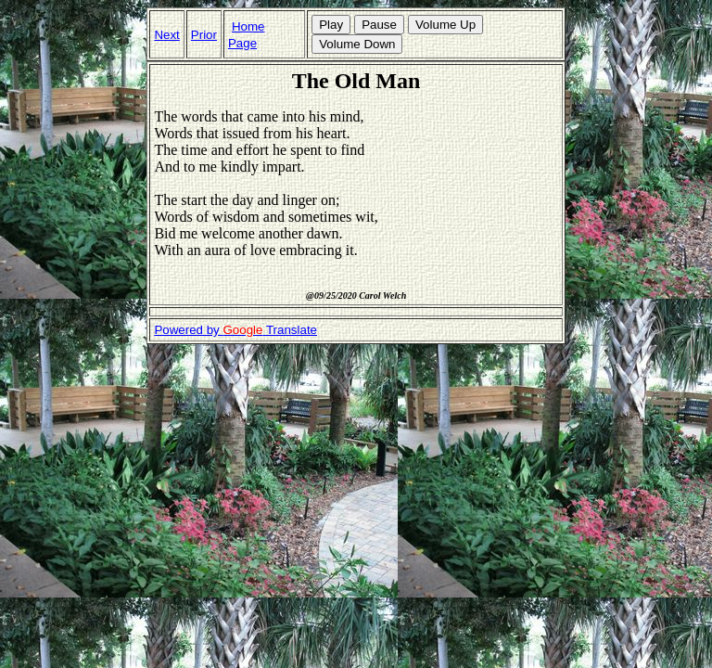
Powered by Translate (235, 330)
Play (331, 25)
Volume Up (445, 25)
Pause (379, 25)
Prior (204, 35)
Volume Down (357, 44)
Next (166, 35)
